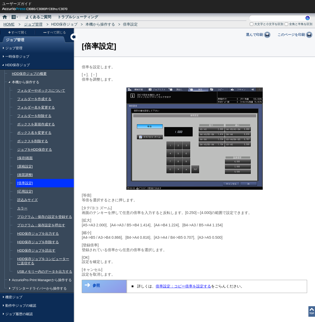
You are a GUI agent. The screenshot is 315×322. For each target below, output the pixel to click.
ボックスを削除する (32, 141)
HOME (9, 24)
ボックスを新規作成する (36, 124)
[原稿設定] (25, 166)
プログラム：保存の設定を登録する (44, 217)
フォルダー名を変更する (36, 107)
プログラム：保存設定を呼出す (41, 225)
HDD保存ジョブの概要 (29, 74)
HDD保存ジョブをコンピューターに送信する (43, 261)
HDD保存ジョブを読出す (36, 250)
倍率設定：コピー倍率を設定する (183, 286)
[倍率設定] (25, 183)
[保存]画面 (25, 158)
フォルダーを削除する (34, 116)
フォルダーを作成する (34, 99)
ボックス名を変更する (34, 133)
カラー (22, 208)
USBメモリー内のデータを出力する (44, 272)
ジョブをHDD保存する (34, 150)
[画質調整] (25, 175)
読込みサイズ (27, 200)
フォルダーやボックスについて (41, 90)
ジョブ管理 (33, 24)
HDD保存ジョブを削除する (38, 242)
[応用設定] (25, 191)
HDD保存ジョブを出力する (38, 234)
